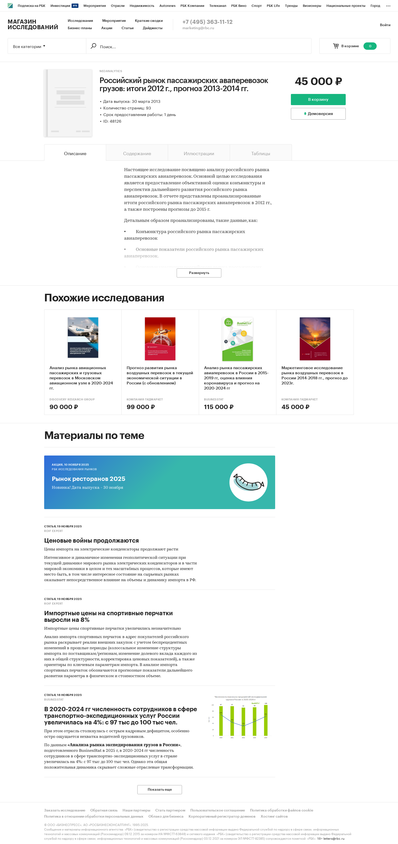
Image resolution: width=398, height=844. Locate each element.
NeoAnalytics (111, 71)
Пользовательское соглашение (217, 810)
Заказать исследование (64, 810)
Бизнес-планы (80, 28)
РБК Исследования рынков (74, 469)
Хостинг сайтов (274, 816)
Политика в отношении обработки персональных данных (93, 816)
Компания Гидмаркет (145, 399)
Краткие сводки (149, 21)
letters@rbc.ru (333, 838)
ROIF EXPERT (53, 531)
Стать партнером (170, 810)
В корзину (318, 100)
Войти (385, 25)
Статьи (128, 28)
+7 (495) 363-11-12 (208, 22)
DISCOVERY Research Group (72, 399)
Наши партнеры (136, 810)
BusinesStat (214, 399)
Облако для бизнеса (166, 816)
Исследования (80, 21)
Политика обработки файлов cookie (281, 810)
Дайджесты (152, 28)
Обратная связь (104, 810)
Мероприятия (114, 21)
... (388, 4)
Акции (106, 28)
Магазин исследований (33, 24)
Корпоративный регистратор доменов (222, 816)
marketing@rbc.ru (198, 28)
